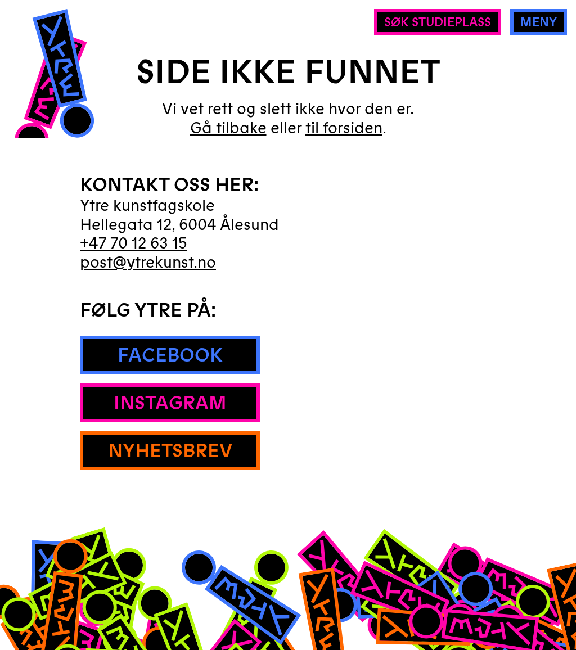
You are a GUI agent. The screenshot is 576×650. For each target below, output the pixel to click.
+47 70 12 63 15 (133, 243)
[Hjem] (54, 85)
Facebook (170, 355)
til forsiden (343, 128)
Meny (538, 22)
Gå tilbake (228, 128)
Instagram (170, 403)
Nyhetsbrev (170, 451)
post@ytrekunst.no (148, 262)
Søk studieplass (437, 22)
